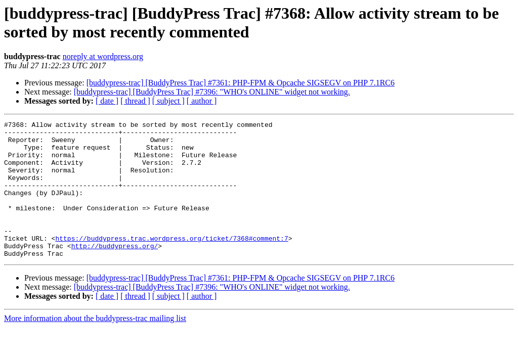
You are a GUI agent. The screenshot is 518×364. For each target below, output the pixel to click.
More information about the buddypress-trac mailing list (95, 345)
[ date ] (107, 101)
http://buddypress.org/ (114, 271)
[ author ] (202, 101)
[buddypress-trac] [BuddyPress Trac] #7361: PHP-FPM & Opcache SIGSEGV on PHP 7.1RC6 (241, 82)
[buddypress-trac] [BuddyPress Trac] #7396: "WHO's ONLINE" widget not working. (212, 91)
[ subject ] (168, 101)
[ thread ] (135, 101)
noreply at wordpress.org (103, 56)
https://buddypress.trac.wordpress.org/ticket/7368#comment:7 (171, 262)
